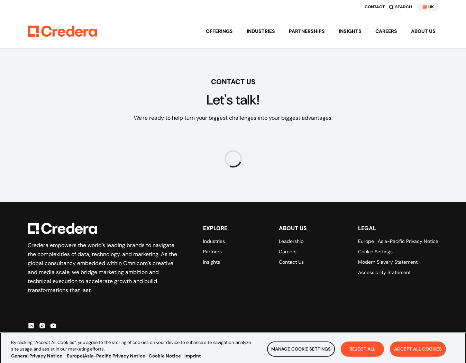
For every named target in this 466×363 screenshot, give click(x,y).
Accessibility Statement (384, 272)
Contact (375, 7)
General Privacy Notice (36, 359)
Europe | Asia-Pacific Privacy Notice (398, 241)
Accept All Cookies (418, 352)
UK (428, 7)
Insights (350, 31)
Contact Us (291, 262)
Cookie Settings (375, 251)
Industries (261, 31)
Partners (212, 251)
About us (423, 31)
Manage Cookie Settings (301, 352)
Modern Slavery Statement (388, 262)
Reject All (362, 352)
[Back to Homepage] (62, 31)
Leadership (291, 241)
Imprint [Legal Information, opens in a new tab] (192, 359)
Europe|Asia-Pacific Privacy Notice (106, 359)
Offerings (219, 31)
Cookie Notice (165, 359)
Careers (386, 31)
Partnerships (307, 31)
